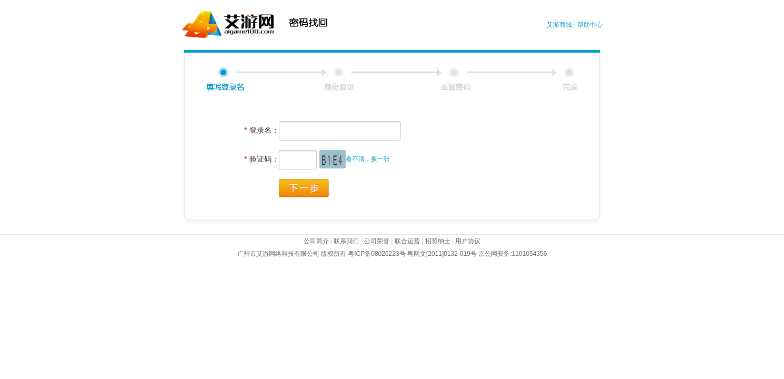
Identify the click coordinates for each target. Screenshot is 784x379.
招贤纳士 (436, 241)
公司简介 (316, 241)
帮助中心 (589, 24)
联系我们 (346, 241)
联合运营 (406, 241)
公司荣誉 (376, 241)
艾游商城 (559, 24)
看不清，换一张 (368, 159)
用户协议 (467, 241)
